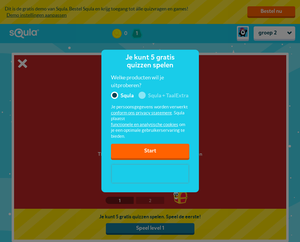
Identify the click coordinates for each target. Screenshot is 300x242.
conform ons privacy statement (141, 112)
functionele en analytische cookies (144, 124)
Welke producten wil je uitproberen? (137, 81)
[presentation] (150, 174)
